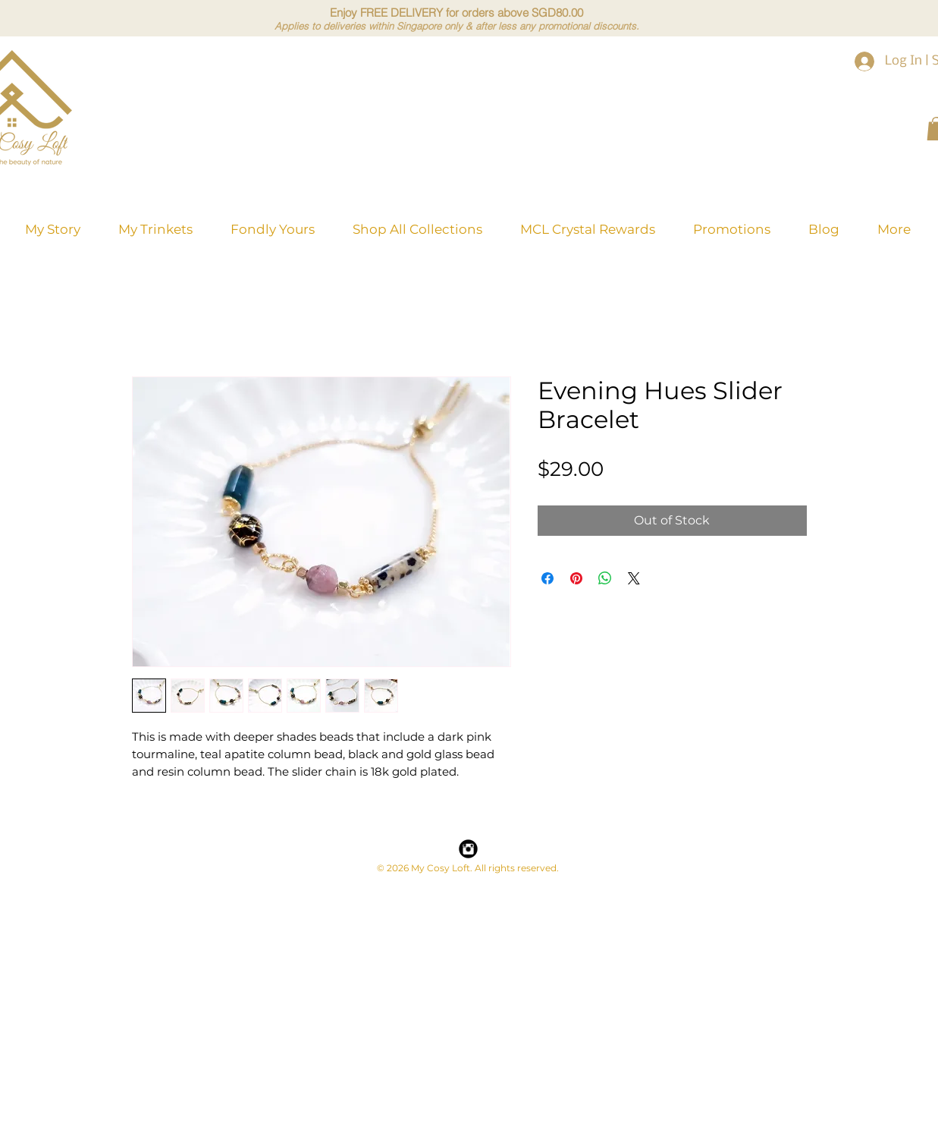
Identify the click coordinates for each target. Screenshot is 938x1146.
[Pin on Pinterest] (576, 578)
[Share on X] (634, 578)
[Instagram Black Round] (468, 848)
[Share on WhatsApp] (605, 578)
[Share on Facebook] (547, 578)
